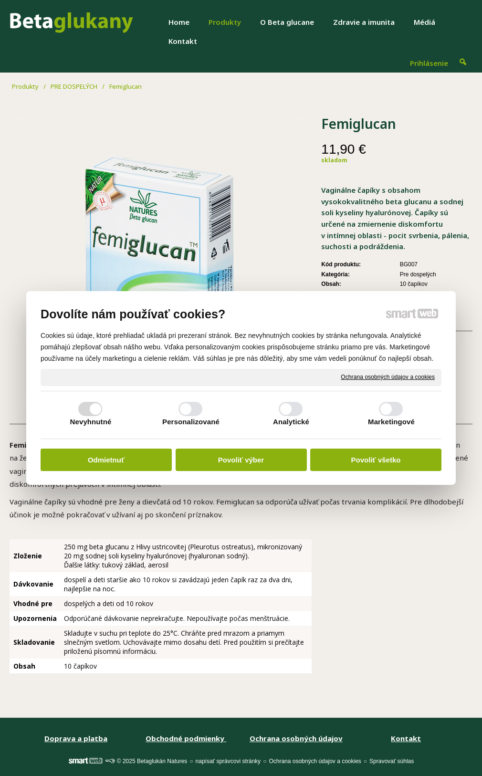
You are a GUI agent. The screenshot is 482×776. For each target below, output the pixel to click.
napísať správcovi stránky (228, 761)
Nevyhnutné (91, 422)
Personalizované (191, 422)
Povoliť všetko (376, 460)
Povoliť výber (241, 460)
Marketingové (391, 422)
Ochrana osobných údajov (296, 738)
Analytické (291, 422)
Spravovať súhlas (391, 761)
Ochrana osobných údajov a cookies (388, 377)
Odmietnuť (106, 460)
